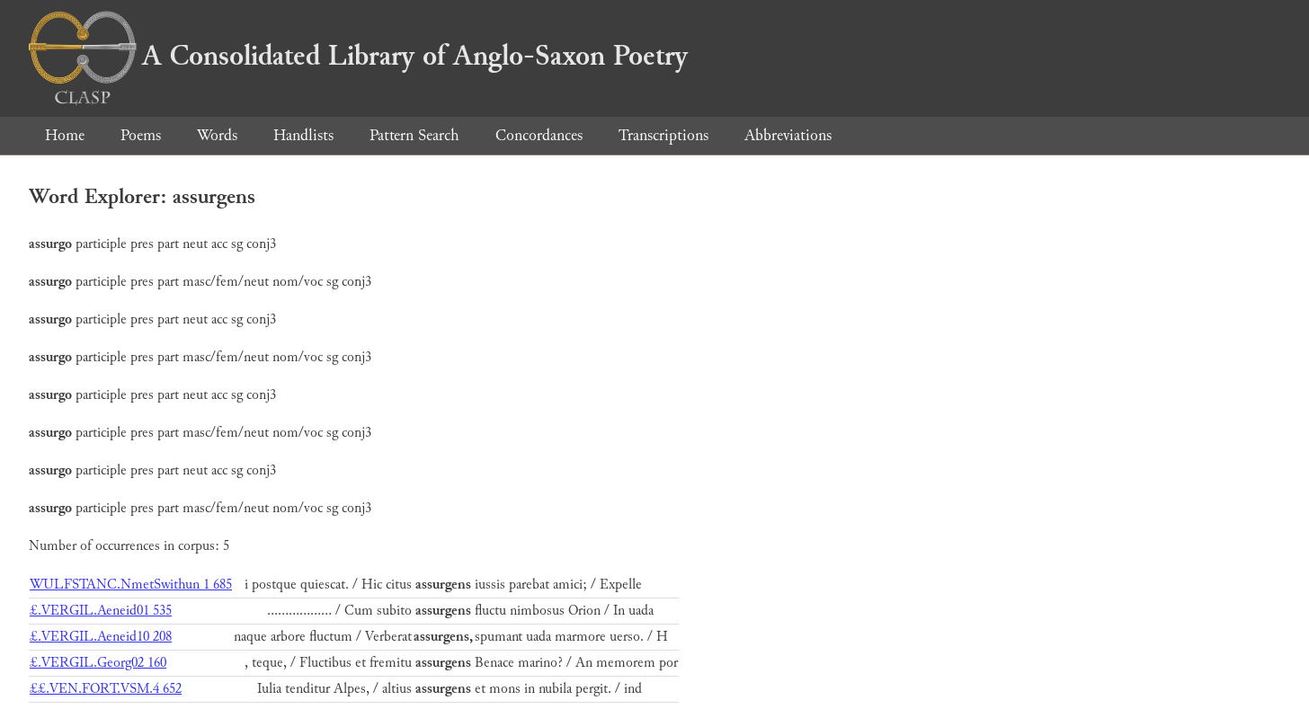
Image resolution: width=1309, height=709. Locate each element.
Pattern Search (414, 135)
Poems (140, 135)
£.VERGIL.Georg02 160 (98, 662)
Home (65, 135)
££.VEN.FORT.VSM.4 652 (106, 688)
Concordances (539, 135)
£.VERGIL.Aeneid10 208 (101, 636)
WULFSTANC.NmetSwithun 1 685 (131, 584)
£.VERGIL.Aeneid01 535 (101, 610)
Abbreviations (788, 135)
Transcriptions (663, 135)
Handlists (303, 135)
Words (217, 135)
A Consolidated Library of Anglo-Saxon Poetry (358, 55)
